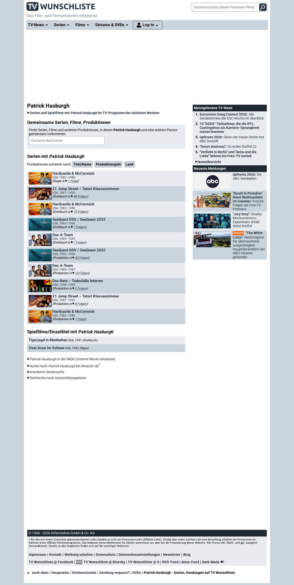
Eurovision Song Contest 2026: (232, 116)
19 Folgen (80, 212)
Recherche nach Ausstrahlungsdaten (58, 378)
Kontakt (55, 555)
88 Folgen (80, 196)
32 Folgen (81, 258)
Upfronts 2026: (232, 139)
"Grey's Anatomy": (228, 146)
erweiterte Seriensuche (47, 372)
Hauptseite (60, 573)
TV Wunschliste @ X (143, 562)
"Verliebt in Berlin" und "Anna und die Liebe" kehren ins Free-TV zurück (228, 154)
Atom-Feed (190, 562)
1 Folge (73, 181)
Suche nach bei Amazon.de (64, 366)
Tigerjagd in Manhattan (48, 340)
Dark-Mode (214, 562)
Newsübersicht (209, 162)
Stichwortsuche (84, 573)
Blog (186, 555)
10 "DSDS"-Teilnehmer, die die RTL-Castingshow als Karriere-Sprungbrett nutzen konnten (229, 128)
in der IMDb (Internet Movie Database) (72, 359)
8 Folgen (81, 304)
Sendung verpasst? (114, 573)
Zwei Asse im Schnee (46, 348)
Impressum (37, 555)
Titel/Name (82, 164)
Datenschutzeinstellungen (139, 555)
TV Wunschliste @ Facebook (51, 562)
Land (129, 164)
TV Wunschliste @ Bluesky (104, 562)
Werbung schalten (78, 555)
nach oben (37, 573)
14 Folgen (81, 273)
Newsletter (171, 555)
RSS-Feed (170, 562)
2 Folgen (81, 288)
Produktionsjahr (108, 164)
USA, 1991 (82, 340)
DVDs (136, 573)
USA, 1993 (77, 348)
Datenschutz (106, 555)
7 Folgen (79, 227)
